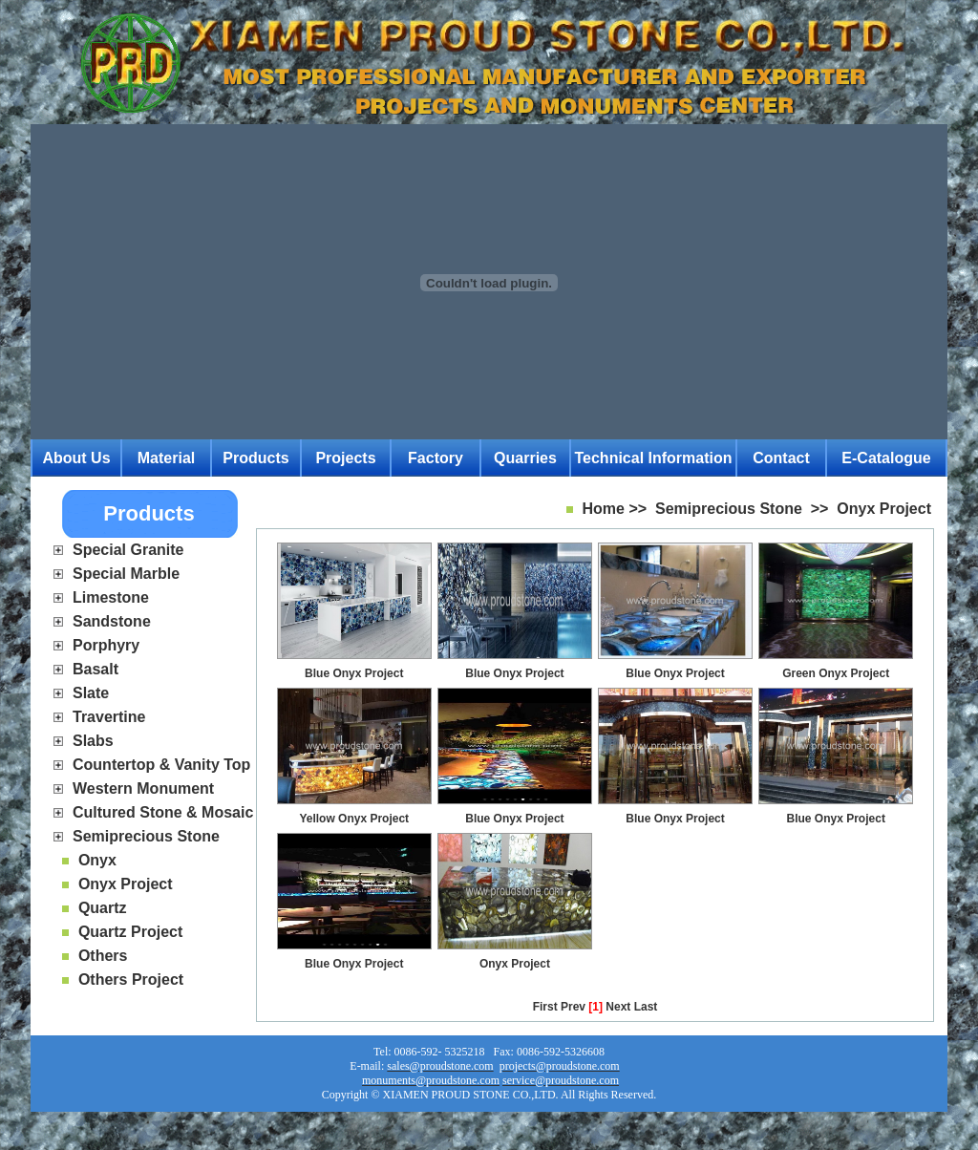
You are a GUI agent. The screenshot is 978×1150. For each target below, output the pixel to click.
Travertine (109, 717)
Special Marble (126, 573)
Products (255, 458)
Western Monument (143, 788)
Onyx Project (125, 884)
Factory (435, 458)
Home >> (615, 508)
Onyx (97, 860)
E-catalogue (885, 458)
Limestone (111, 597)
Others (103, 956)
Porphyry (106, 645)
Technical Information (653, 458)
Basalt (95, 669)
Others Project (130, 979)
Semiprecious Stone (146, 836)
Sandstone (112, 621)
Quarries (525, 458)
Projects (345, 458)
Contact (781, 458)
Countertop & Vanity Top (161, 764)
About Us (76, 458)
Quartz (102, 908)
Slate (91, 693)
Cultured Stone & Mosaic (163, 812)
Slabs (93, 741)
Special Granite (128, 550)
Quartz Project (130, 932)
